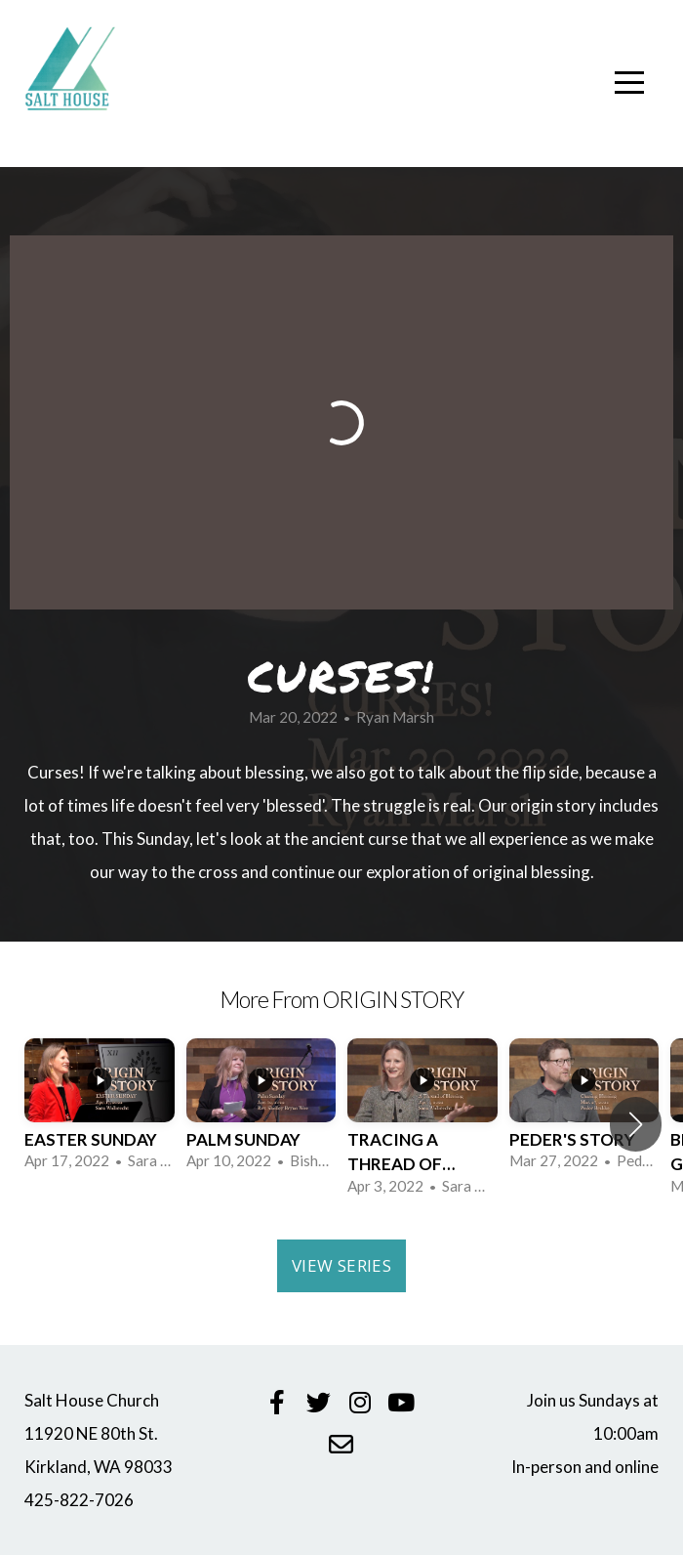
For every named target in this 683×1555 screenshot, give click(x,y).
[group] (99, 1112)
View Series (341, 1265)
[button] (636, 1124)
